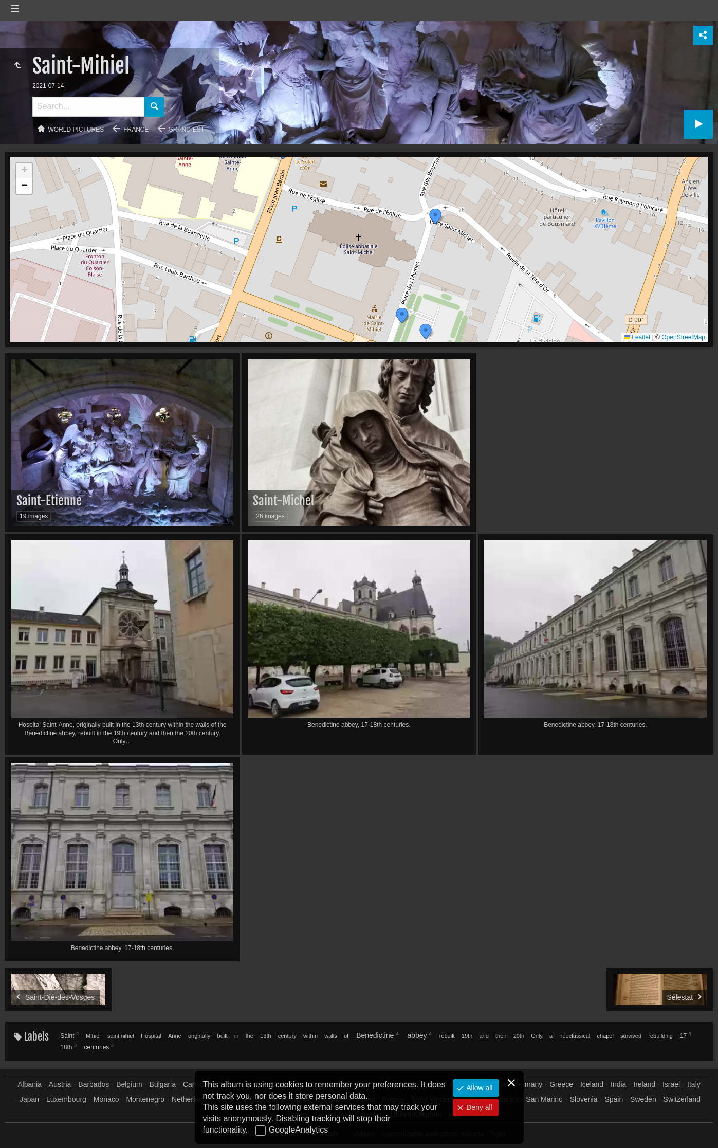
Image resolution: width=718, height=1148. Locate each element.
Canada (195, 1084)
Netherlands (191, 1099)
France (136, 129)
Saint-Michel (283, 500)
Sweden (643, 1099)
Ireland (644, 1084)
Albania (29, 1084)
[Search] (88, 107)
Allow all (478, 1088)
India (618, 1084)
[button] (425, 331)
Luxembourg (66, 1099)
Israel (671, 1084)
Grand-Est (187, 129)
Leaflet (637, 337)
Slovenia (584, 1099)
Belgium (129, 1084)
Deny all (478, 1107)
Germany (528, 1084)
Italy (694, 1084)
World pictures (76, 129)
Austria (60, 1084)
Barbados (93, 1084)
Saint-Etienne (49, 500)
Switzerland (682, 1099)
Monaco (106, 1099)
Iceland (591, 1084)
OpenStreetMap (683, 337)
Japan (29, 1099)
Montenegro (145, 1099)
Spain (613, 1099)
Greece (561, 1084)
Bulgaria (163, 1084)
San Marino (544, 1099)
